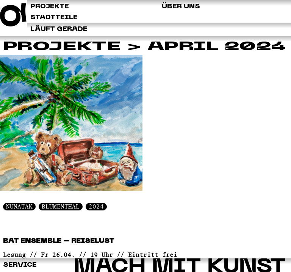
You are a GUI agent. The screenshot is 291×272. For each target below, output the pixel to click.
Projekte (62, 47)
